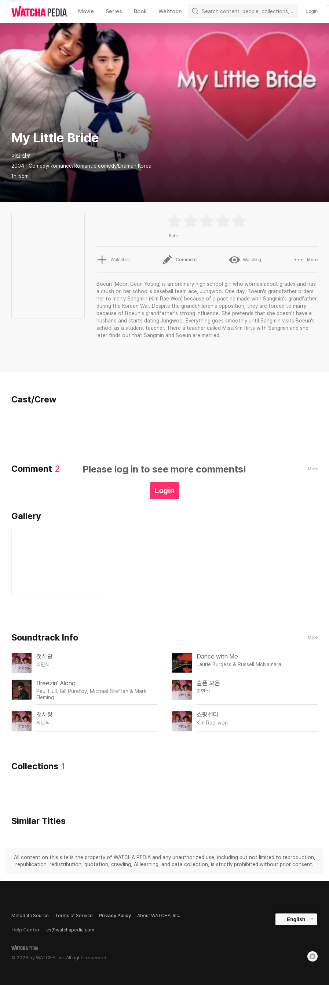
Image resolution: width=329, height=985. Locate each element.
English (296, 919)
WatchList (112, 259)
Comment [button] (179, 259)
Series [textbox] (114, 11)
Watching (245, 259)
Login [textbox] (312, 11)
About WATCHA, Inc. (158, 915)
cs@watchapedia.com (70, 930)
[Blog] (312, 956)
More (313, 637)
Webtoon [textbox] (170, 11)
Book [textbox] (140, 11)
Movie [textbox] (86, 11)
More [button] (305, 259)
